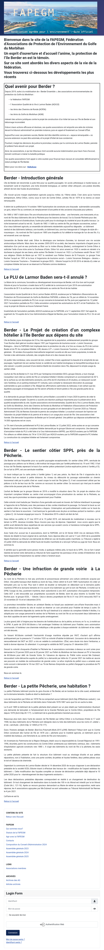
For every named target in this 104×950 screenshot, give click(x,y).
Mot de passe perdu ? (15, 939)
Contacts (10, 840)
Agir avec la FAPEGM (15, 836)
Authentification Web (52, 924)
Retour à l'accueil (11, 269)
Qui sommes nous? (14, 829)
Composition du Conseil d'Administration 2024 (26, 844)
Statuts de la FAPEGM (15, 832)
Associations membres (16, 868)
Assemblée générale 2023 (17, 848)
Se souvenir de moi (17, 915)
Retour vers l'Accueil (14, 817)
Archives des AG (13, 880)
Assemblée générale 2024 (17, 852)
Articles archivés (13, 884)
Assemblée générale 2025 (17, 856)
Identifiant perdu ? (14, 942)
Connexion (12, 933)
